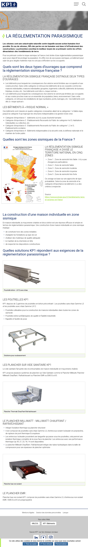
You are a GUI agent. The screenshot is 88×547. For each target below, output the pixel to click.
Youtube (43, 537)
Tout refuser (46, 544)
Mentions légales (28, 513)
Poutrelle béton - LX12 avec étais (16, 290)
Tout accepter (30, 544)
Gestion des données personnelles (48, 513)
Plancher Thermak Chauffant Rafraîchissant (20, 411)
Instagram (51, 537)
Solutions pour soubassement (15, 355)
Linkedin (36, 537)
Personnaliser (61, 544)
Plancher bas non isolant (13, 484)
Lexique (65, 513)
